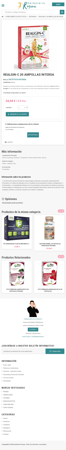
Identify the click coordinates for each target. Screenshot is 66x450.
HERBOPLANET (8, 395)
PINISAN (5, 391)
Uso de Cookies (8, 378)
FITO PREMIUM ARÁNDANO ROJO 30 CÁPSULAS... (50, 290)
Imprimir (10, 142)
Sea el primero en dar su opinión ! (12, 202)
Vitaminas (6, 421)
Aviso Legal (7, 365)
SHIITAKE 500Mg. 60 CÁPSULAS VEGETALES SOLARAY (49, 244)
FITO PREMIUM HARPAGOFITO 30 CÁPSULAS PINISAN (17, 290)
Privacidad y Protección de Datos (13, 374)
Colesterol (6, 424)
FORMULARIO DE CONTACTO (33, 319)
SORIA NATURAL (8, 404)
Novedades (7, 381)
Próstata (5, 434)
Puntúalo (33, 135)
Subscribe (55, 351)
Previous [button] (59, 211)
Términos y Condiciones (10, 368)
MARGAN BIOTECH (9, 401)
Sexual (5, 418)
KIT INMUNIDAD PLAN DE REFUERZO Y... (16, 244)
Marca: (5, 79)
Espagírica (6, 428)
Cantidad (8, 107)
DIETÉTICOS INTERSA (17, 79)
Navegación (3, 5)
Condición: (7, 82)
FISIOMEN (6, 398)
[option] (17, 232)
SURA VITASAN (8, 407)
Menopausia (7, 431)
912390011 (33, 329)
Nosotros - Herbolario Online (12, 371)
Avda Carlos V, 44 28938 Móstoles (33, 336)
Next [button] (62, 211)
